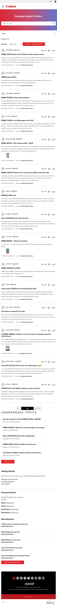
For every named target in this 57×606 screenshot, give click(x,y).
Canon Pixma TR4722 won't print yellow (11, 548)
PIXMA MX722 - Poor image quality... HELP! (17, 143)
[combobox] (28, 23)
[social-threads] (32, 578)
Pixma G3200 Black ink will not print (14, 218)
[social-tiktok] (21, 578)
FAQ (51, 1)
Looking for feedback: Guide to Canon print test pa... (22, 452)
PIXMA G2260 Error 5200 (10, 268)
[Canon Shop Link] (28, 583)
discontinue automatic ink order (13, 311)
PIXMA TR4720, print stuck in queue (10, 540)
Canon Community (11, 6)
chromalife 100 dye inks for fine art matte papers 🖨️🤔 (21, 365)
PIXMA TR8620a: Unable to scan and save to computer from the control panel (26, 335)
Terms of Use (18, 587)
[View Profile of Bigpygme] (5, 422)
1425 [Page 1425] (36, 408)
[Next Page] (39, 408)
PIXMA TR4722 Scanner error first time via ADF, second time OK (25, 172)
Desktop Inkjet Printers (27, 65)
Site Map (34, 587)
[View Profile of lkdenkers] (5, 447)
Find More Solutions (12, 562)
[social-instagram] (17, 578)
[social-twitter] (28, 578)
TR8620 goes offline (8, 77)
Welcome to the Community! (9, 479)
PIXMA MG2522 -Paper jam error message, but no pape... (24, 427)
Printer (4, 34)
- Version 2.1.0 (7, 503)
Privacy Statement (25, 587)
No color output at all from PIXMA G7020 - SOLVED (22, 419)
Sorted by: (4, 44)
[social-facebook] (25, 578)
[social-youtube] (14, 578)
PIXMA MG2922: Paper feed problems (15, 97)
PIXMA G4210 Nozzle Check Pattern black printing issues (22, 54)
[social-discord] (43, 578)
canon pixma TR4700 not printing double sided (18, 288)
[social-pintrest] (36, 578)
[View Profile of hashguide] (5, 439)
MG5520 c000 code (8, 195)
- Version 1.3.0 (7, 506)
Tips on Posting (5, 484)
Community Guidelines (7, 481)
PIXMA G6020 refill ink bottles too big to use (19, 444)
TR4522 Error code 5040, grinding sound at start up (20, 388)
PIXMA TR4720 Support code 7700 (10, 532)
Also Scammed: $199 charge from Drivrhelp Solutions (15, 555)
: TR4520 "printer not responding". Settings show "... (15, 524)
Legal (30, 587)
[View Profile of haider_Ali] (5, 455)
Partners (38, 587)
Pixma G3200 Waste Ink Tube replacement (19, 436)
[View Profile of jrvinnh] (4, 430)
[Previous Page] (17, 408)
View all (7, 462)
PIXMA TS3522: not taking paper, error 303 (17, 120)
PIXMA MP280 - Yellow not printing (14, 241)
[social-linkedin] (39, 578)
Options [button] (55, 33)
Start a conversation (33, 44)
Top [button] (3, 602)
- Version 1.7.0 (9, 512)
